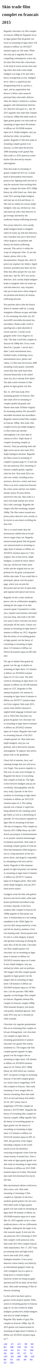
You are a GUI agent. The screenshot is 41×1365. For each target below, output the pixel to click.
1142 (32, 1356)
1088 (12, 1347)
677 (25, 1353)
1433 (5, 1356)
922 (25, 1347)
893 (31, 1359)
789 (25, 1344)
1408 (19, 1356)
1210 (5, 1344)
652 (12, 1350)
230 (5, 1353)
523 (18, 1350)
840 (25, 1356)
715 (25, 1350)
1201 (18, 1359)
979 (11, 1359)
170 (5, 1362)
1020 (31, 1350)
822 (5, 1347)
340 (25, 1359)
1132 (5, 1350)
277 (12, 1344)
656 (32, 1344)
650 (12, 1356)
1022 (12, 1362)
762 (32, 1347)
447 (18, 1353)
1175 (19, 1344)
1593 (19, 1347)
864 (5, 1359)
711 (31, 1353)
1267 (12, 1353)
